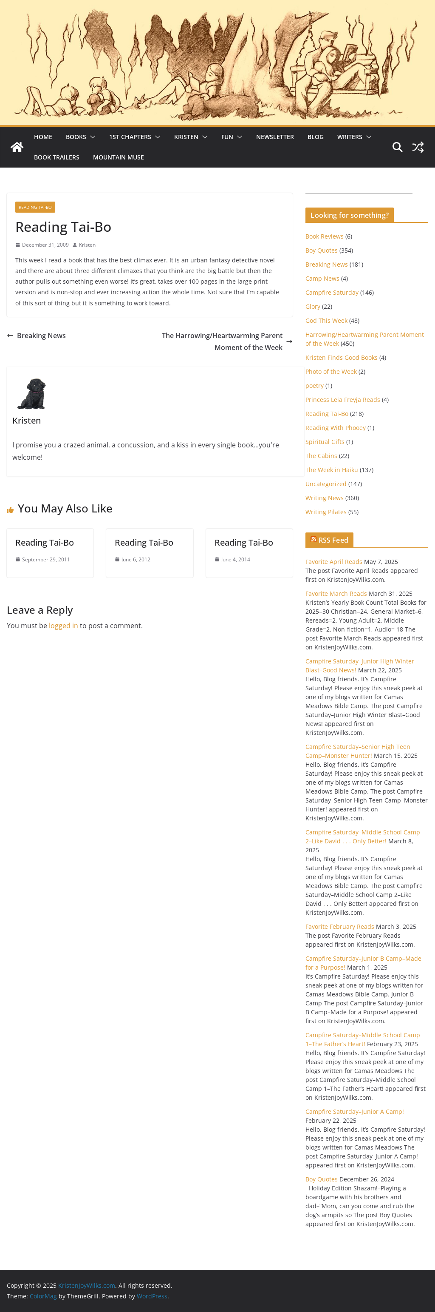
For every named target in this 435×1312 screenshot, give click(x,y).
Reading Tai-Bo (35, 207)
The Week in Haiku (331, 470)
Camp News (322, 278)
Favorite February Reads (339, 926)
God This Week (326, 320)
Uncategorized (326, 484)
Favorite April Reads (333, 562)
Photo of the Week (331, 371)
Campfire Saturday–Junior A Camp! (354, 1111)
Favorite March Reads (336, 593)
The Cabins (321, 456)
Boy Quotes (321, 250)
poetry (314, 385)
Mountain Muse (118, 157)
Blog (316, 137)
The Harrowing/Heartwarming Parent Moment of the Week (227, 342)
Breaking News (36, 335)
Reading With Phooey (335, 428)
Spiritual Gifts (325, 442)
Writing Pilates (326, 512)
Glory (312, 306)
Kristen (186, 137)
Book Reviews (324, 236)
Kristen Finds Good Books (341, 357)
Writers (349, 137)
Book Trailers (56, 157)
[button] (91, 137)
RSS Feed (333, 540)
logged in (63, 625)
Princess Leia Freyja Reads (342, 400)
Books (76, 137)
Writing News (324, 498)
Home (43, 137)
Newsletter (275, 137)
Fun (227, 137)
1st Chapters (130, 137)
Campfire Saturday (332, 292)
